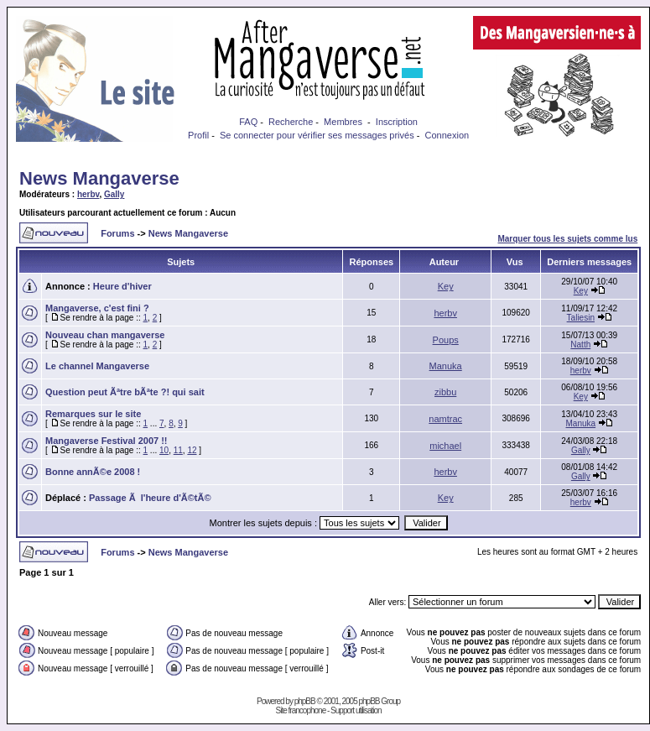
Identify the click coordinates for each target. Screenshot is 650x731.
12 (191, 450)
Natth (580, 344)
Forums (117, 233)
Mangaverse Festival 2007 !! (106, 441)
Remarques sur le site (93, 414)
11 (178, 450)
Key (446, 286)
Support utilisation (356, 710)
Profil (198, 135)
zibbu (445, 392)
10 (164, 450)
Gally (114, 194)
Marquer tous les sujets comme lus (567, 238)
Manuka (445, 366)
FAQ (248, 122)
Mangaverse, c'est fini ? (97, 308)
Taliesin (581, 317)
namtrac (445, 419)
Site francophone (301, 710)
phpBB (304, 701)
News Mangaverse (99, 178)
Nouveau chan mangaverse (104, 335)
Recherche (290, 122)
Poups (446, 340)
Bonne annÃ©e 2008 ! (92, 472)
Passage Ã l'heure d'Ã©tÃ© (150, 498)
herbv (88, 194)
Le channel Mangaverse (97, 366)
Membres (343, 122)
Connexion (447, 135)
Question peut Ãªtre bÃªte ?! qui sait (125, 392)
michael (445, 446)
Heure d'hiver (122, 286)
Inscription (397, 122)
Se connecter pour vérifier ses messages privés (317, 135)
